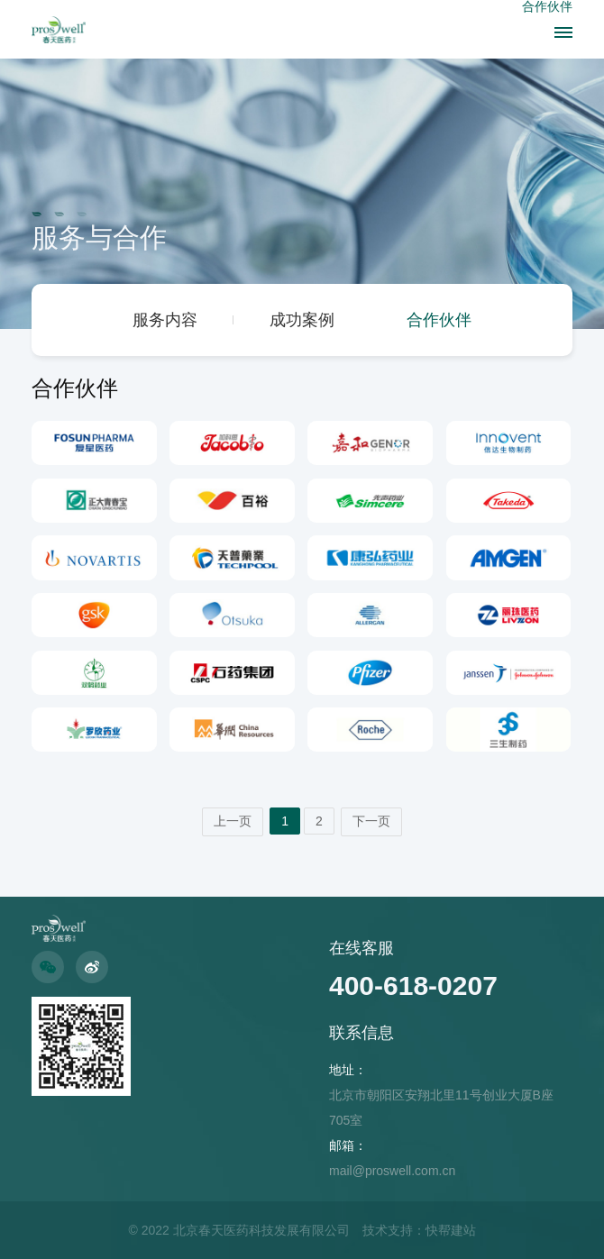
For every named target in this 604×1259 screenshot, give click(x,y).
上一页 (233, 821)
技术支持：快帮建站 (419, 1230)
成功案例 (302, 320)
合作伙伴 (439, 320)
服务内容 (165, 320)
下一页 (371, 821)
